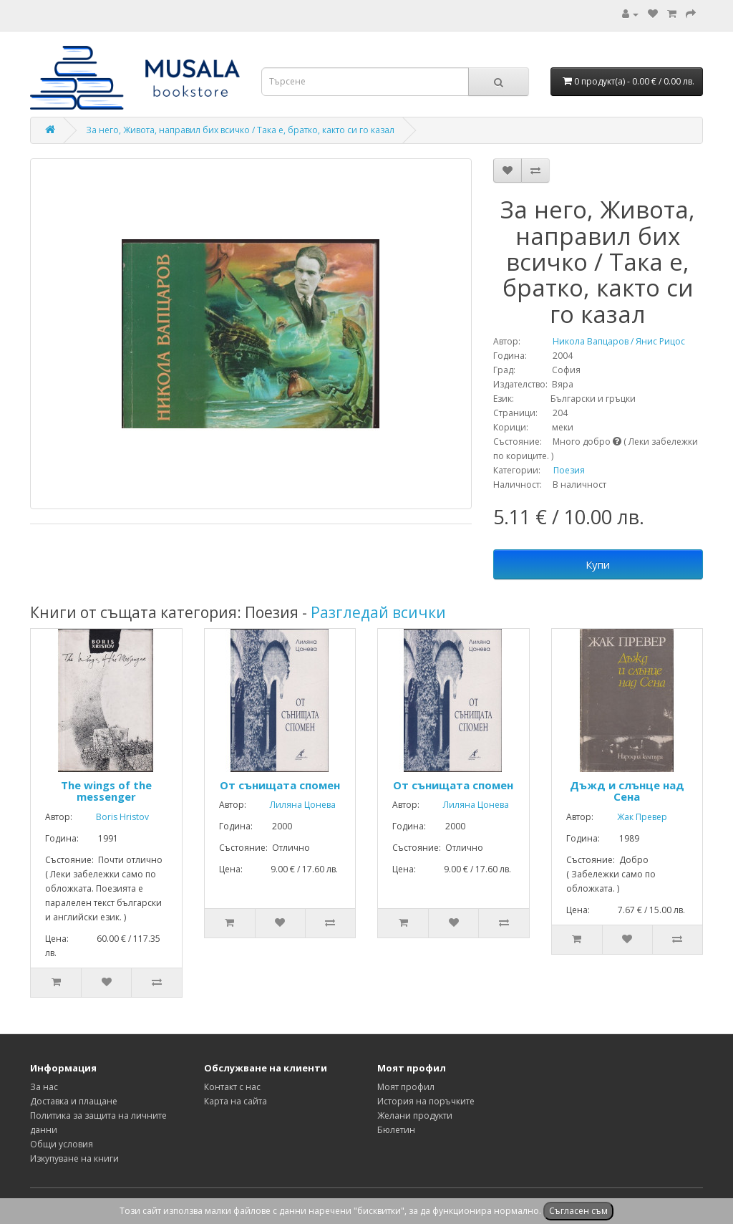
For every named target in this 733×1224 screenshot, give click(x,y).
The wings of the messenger (106, 791)
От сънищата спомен (280, 785)
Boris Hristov (111, 817)
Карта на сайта (235, 1101)
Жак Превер (631, 817)
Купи (598, 564)
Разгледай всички (378, 612)
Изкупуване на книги (74, 1158)
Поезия (569, 470)
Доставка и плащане (73, 1101)
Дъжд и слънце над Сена (627, 791)
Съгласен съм (578, 1211)
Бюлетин (396, 1130)
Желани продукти (414, 1115)
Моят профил (406, 1087)
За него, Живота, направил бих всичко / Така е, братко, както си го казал (240, 130)
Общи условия (61, 1144)
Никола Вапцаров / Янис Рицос (604, 341)
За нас (44, 1087)
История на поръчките (426, 1101)
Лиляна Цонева (292, 805)
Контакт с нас (232, 1087)
